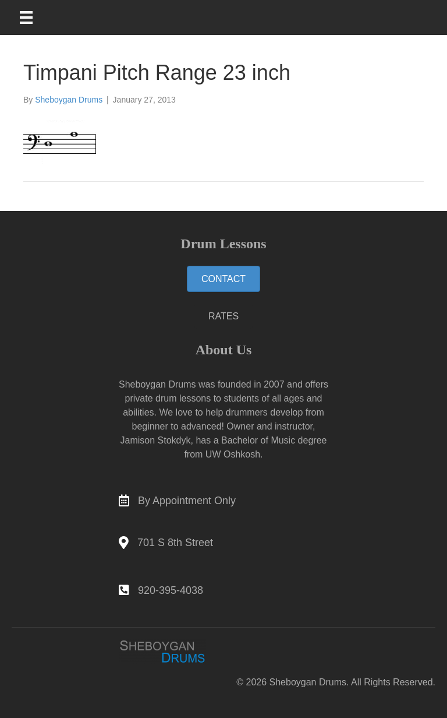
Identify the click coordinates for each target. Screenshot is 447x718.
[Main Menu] (34, 17)
